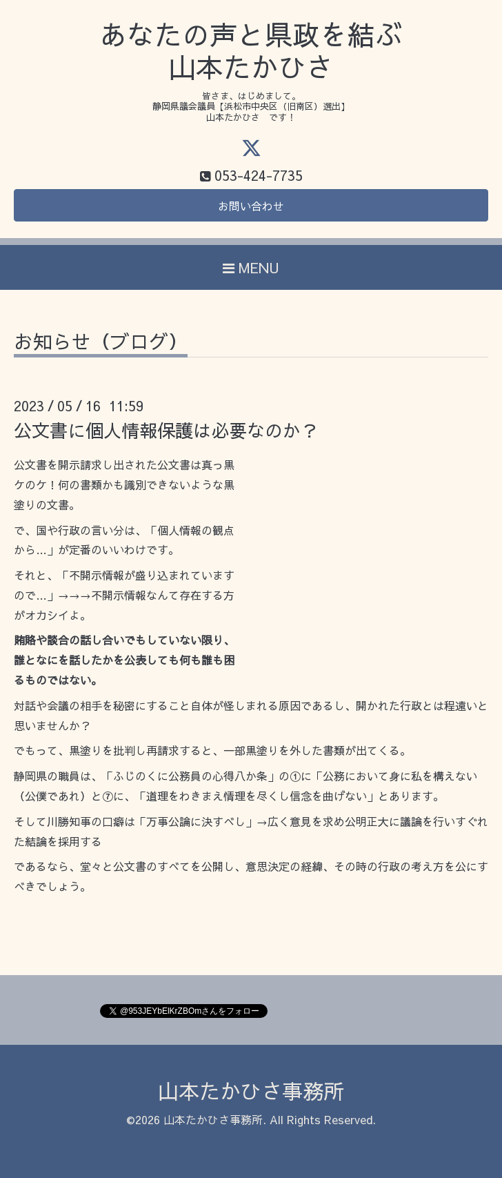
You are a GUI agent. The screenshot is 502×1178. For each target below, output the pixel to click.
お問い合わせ (251, 205)
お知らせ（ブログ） (101, 343)
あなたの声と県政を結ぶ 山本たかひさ (251, 50)
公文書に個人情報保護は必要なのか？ (166, 430)
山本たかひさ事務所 (251, 1091)
